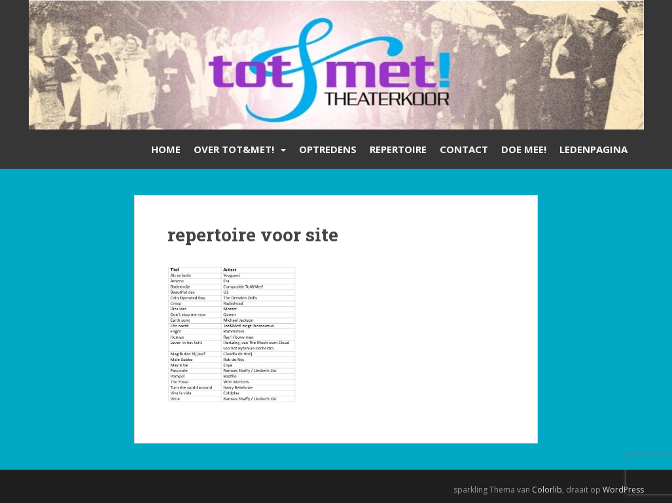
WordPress (623, 489)
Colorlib (547, 489)
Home (166, 149)
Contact (464, 149)
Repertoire (398, 149)
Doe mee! (523, 149)
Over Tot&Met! (234, 149)
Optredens (328, 149)
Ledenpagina (593, 149)
